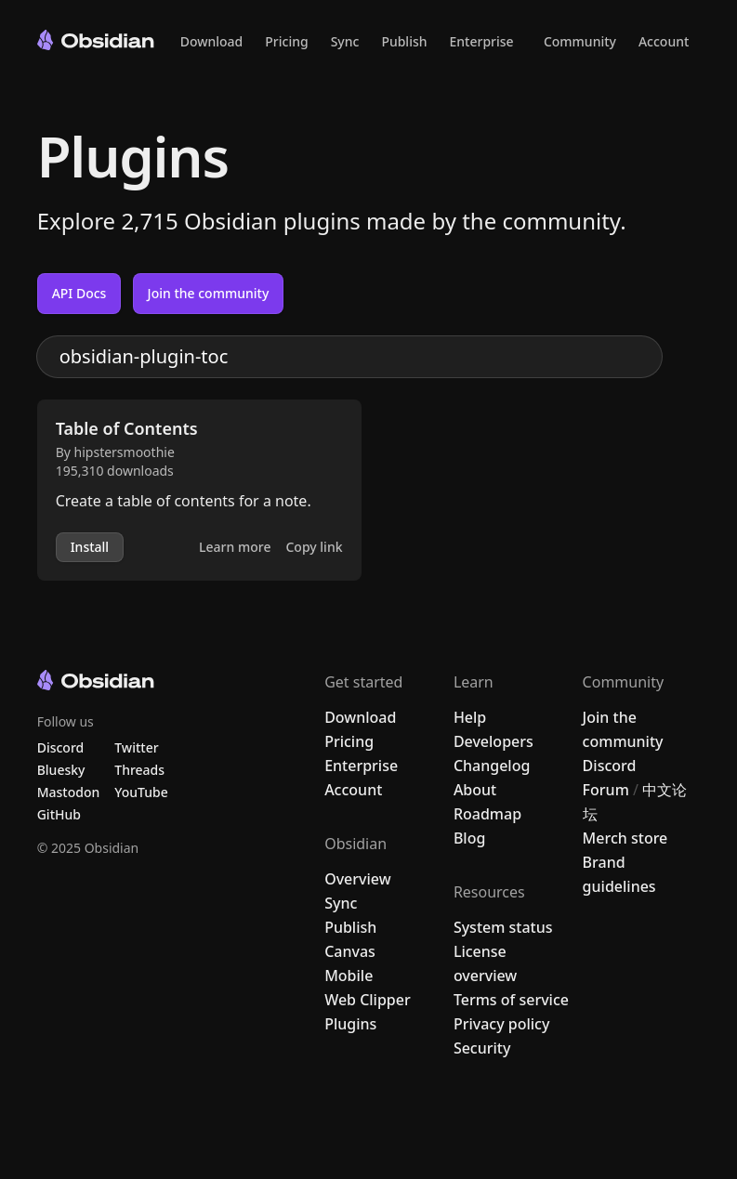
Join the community (209, 293)
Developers (493, 741)
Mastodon (68, 792)
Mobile (348, 975)
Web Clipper (367, 999)
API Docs (79, 293)
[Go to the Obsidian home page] (95, 40)
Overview (357, 879)
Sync (345, 41)
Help (470, 717)
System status (503, 927)
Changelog (492, 765)
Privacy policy (502, 1024)
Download (211, 41)
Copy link (313, 547)
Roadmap (487, 814)
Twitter (136, 747)
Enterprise (482, 41)
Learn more (234, 547)
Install (90, 547)
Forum (606, 789)
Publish (404, 41)
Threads (139, 770)
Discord (610, 765)
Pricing (286, 41)
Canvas (349, 951)
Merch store (625, 838)
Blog (469, 838)
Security (482, 1048)
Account (663, 41)
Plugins (350, 1024)
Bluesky (61, 770)
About (475, 789)
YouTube (140, 792)
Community (580, 41)
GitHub (59, 814)
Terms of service (511, 999)
